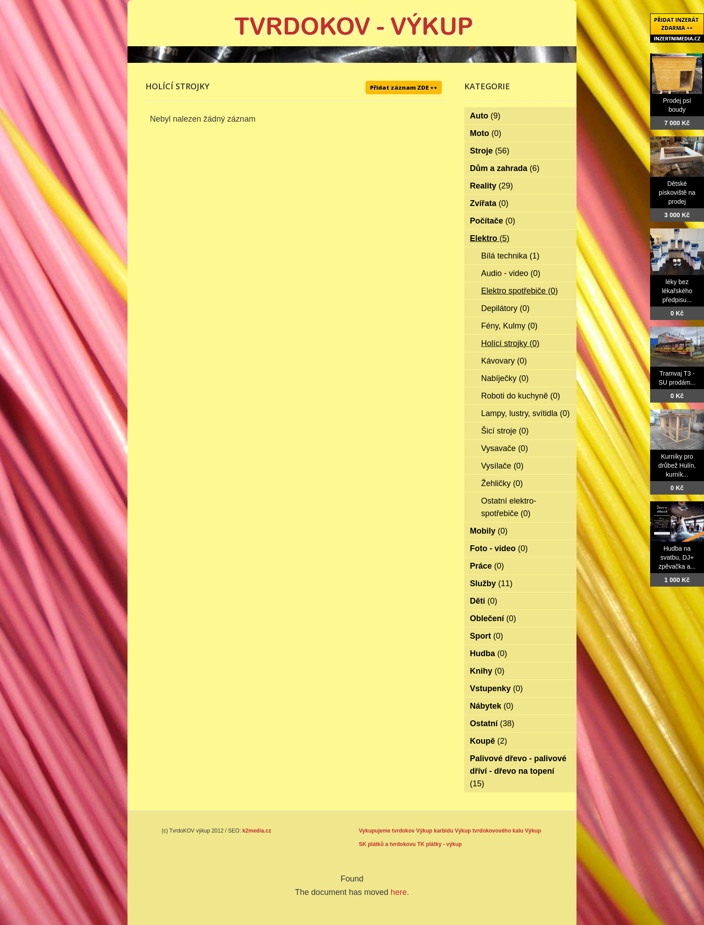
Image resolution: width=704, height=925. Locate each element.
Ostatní (492, 723)
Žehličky (502, 483)
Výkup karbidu (434, 831)
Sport (486, 635)
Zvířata (489, 203)
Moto (486, 133)
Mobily (489, 530)
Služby (491, 583)
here (399, 892)
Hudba (488, 653)
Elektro (490, 238)
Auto (485, 115)
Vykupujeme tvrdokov (386, 831)
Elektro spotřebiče (519, 290)
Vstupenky (496, 688)
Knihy (487, 670)
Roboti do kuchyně (520, 395)
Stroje (490, 150)
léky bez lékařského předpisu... (677, 290)
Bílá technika (510, 255)
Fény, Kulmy (509, 325)
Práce (487, 565)
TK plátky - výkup (439, 844)
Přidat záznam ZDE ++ (403, 87)
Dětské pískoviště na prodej (677, 192)
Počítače (492, 220)
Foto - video (499, 548)
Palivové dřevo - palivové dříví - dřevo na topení (518, 771)
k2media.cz (256, 831)
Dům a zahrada (505, 168)
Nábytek (492, 705)
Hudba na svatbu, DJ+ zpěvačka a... (677, 557)
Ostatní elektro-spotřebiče (509, 507)
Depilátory (505, 308)
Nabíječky (505, 378)
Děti (483, 600)
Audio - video (511, 273)
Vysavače (504, 448)
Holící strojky (510, 343)
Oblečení (493, 618)
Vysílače (502, 465)
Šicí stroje (505, 430)
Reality (491, 185)
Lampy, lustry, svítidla (525, 413)
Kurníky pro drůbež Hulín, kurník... (676, 465)
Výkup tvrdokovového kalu (489, 831)
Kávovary (504, 360)
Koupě (488, 740)
